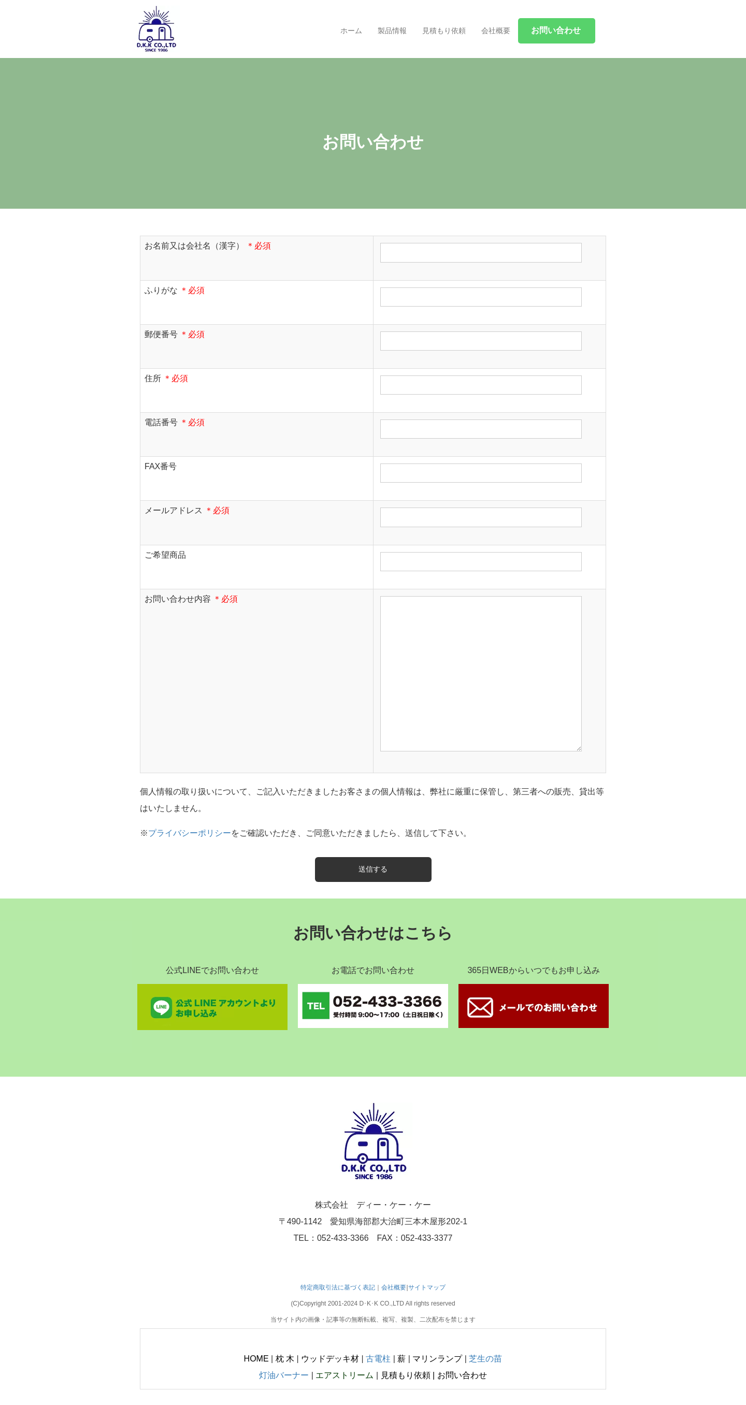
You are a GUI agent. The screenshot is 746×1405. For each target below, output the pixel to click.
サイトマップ (427, 1287)
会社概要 (495, 30)
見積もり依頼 (444, 30)
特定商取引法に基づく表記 (337, 1287)
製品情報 (392, 30)
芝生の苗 (485, 1358)
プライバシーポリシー (189, 833)
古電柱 (378, 1358)
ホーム (351, 30)
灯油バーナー (284, 1375)
